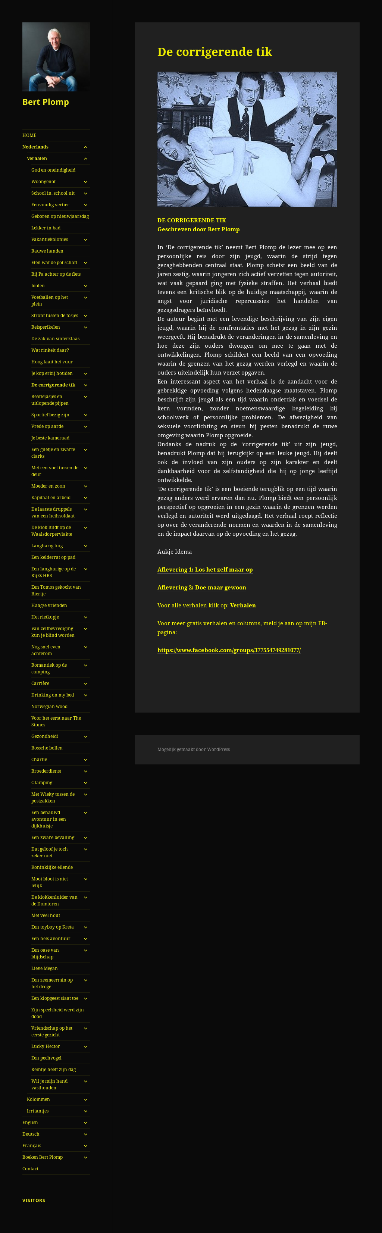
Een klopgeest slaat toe (54, 998)
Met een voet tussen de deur (54, 471)
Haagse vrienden (49, 605)
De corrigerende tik (53, 385)
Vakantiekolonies (49, 239)
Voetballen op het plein (49, 300)
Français (31, 1145)
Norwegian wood (49, 706)
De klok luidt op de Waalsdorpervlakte (51, 530)
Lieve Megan (44, 968)
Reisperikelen (45, 327)
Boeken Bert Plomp (42, 1157)
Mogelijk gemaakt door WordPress (193, 749)
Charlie (39, 759)
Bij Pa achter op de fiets (56, 274)
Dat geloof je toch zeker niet (49, 852)
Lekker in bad (45, 228)
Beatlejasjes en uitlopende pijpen (50, 399)
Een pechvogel (46, 1058)
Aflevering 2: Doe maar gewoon (201, 587)
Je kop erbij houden (52, 373)
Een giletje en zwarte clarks (53, 452)
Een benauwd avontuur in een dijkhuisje (48, 819)
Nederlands (35, 147)
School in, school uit (53, 193)
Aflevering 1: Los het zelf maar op (205, 569)
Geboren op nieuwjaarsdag (60, 216)
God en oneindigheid (53, 170)
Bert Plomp (45, 101)
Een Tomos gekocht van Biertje (56, 590)
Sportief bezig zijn (50, 414)
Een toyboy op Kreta (52, 927)
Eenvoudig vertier (50, 204)
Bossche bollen (47, 748)
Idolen (38, 285)
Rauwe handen (47, 251)
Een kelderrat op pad (53, 557)
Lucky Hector (45, 1046)
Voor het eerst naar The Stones (56, 721)
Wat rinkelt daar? (50, 350)
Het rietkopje (45, 617)
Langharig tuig (47, 545)
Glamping (41, 782)
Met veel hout (45, 915)
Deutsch (31, 1134)
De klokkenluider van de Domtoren (54, 900)
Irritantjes (37, 1111)
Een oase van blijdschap (45, 953)
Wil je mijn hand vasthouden (49, 1084)
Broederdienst (46, 771)
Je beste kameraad (50, 438)
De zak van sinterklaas (55, 338)
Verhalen (37, 158)
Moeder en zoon (48, 486)
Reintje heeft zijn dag (53, 1069)
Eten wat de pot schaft (54, 262)
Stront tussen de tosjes (54, 315)
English (30, 1122)
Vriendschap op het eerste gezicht (51, 1031)
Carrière (40, 683)
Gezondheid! (44, 736)
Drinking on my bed (52, 695)
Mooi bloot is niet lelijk (49, 882)
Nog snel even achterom (45, 650)
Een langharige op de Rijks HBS (53, 572)
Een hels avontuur (51, 938)
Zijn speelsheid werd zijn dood (57, 1013)
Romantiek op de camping (49, 668)
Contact (30, 1168)
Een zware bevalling (52, 837)
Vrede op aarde (47, 426)
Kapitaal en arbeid (51, 497)
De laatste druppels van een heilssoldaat (53, 512)
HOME (29, 135)
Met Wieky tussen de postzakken (53, 797)
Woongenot (43, 181)
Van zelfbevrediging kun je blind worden (53, 631)
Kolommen (38, 1099)
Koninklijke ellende (52, 867)
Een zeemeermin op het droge (52, 983)
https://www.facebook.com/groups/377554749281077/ (229, 650)
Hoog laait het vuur (52, 362)
